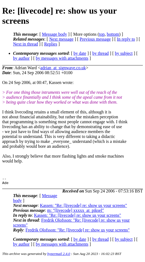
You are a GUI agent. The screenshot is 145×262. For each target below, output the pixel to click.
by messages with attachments (62, 58)
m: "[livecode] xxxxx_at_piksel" (75, 212)
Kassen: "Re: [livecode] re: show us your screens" (83, 207)
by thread (100, 53)
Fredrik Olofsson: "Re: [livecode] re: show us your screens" (78, 231)
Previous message (95, 39)
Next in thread (25, 44)
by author (21, 58)
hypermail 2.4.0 (58, 255)
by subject (123, 53)
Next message (61, 39)
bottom (113, 34)
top (101, 34)
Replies (50, 44)
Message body (54, 34)
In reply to (126, 39)
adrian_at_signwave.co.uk (63, 67)
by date (79, 53)
